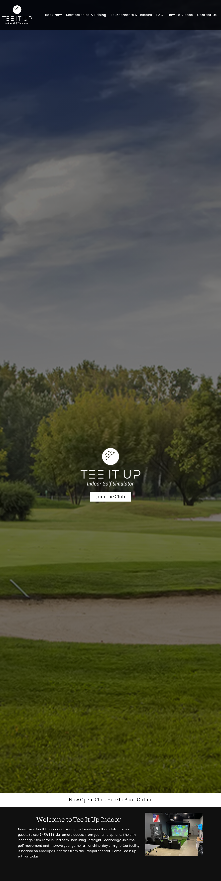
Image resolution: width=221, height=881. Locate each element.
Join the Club (110, 496)
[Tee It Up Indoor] (17, 14)
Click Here (106, 800)
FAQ (159, 15)
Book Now (53, 15)
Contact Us (207, 15)
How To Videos (180, 15)
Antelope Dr (48, 851)
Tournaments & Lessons (131, 15)
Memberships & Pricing (86, 15)
